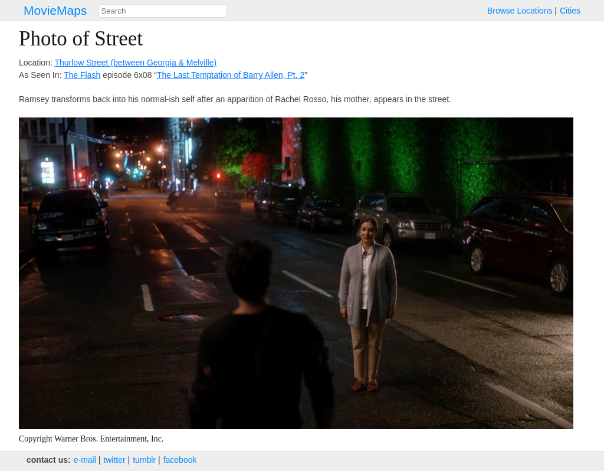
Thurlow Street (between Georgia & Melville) (135, 62)
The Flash (82, 75)
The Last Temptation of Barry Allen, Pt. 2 (230, 75)
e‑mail (85, 460)
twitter (114, 460)
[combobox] (163, 11)
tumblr (144, 460)
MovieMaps (55, 10)
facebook (180, 460)
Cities (570, 10)
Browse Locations (520, 10)
